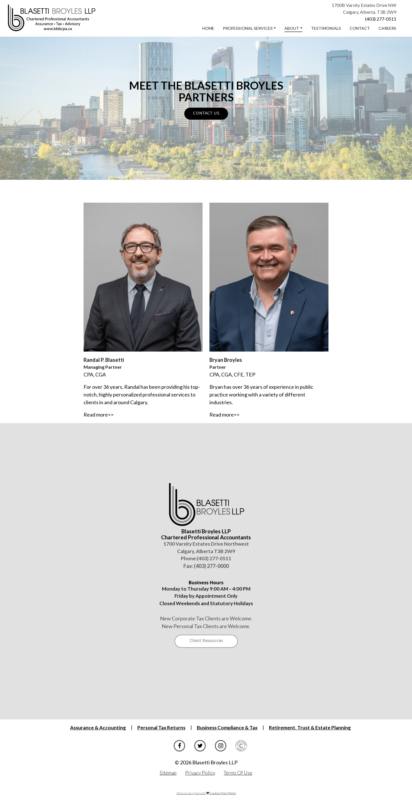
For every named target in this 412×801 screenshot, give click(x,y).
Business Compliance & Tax (227, 728)
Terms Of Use (238, 773)
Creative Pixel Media (223, 793)
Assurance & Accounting (98, 728)
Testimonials (326, 28)
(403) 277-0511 (380, 18)
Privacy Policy (200, 773)
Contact (360, 28)
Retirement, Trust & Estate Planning (310, 728)
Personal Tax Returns (161, 728)
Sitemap (168, 773)
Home (208, 28)
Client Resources (206, 641)
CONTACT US (206, 113)
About (291, 28)
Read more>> (99, 414)
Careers (387, 28)
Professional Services (248, 28)
